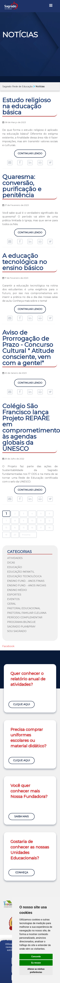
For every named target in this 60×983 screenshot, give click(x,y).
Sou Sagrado (16, 631)
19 (6, 535)
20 (15, 535)
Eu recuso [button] (36, 963)
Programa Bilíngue (21, 622)
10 (32, 520)
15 (23, 527)
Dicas (11, 562)
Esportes (14, 594)
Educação (14, 567)
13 (6, 527)
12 (49, 520)
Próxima (26, 535)
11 (40, 520)
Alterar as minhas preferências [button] (36, 970)
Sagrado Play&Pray (21, 626)
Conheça (21, 872)
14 (15, 527)
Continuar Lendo (30, 153)
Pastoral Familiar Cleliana (26, 612)
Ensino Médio (17, 590)
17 (41, 527)
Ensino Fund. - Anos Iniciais (26, 585)
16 (32, 527)
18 (49, 527)
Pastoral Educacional (23, 608)
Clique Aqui (21, 704)
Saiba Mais (21, 816)
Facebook (8, 646)
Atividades (15, 558)
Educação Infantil (20, 571)
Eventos (13, 599)
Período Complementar (24, 617)
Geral (11, 603)
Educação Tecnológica (24, 576)
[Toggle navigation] (50, 5)
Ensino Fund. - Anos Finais (25, 580)
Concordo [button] (36, 956)
